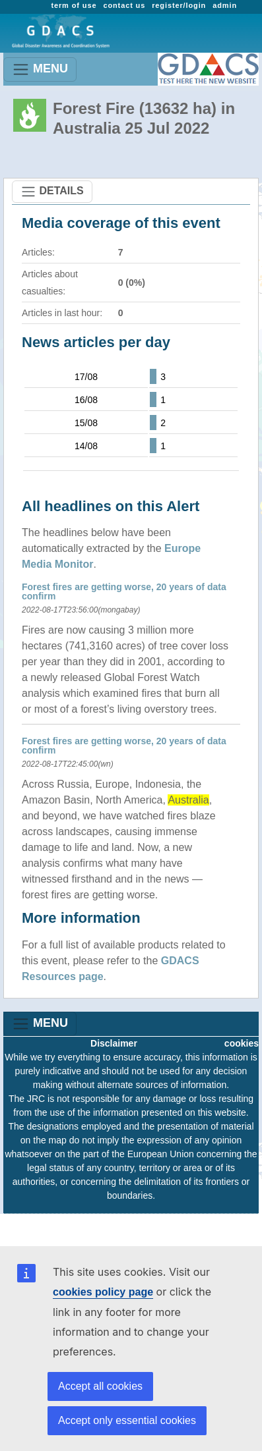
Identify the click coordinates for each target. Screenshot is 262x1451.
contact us (124, 5)
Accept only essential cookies (127, 1420)
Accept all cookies (100, 1386)
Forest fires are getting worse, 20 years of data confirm (124, 591)
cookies (241, 1043)
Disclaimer (113, 1043)
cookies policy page (103, 1292)
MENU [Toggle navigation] (40, 69)
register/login (179, 5)
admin (225, 5)
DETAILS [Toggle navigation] (52, 192)
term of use (73, 5)
